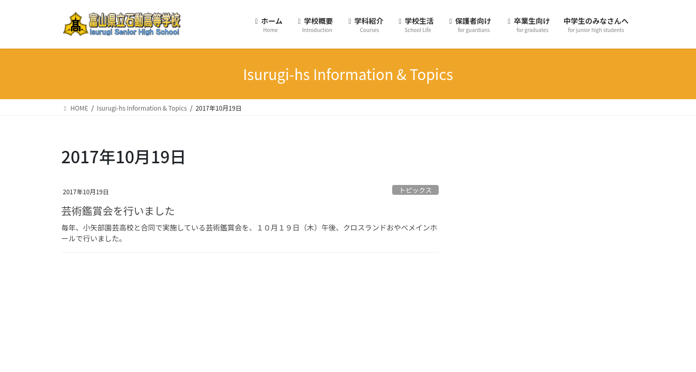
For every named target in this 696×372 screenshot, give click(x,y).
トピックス (415, 190)
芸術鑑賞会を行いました (118, 210)
